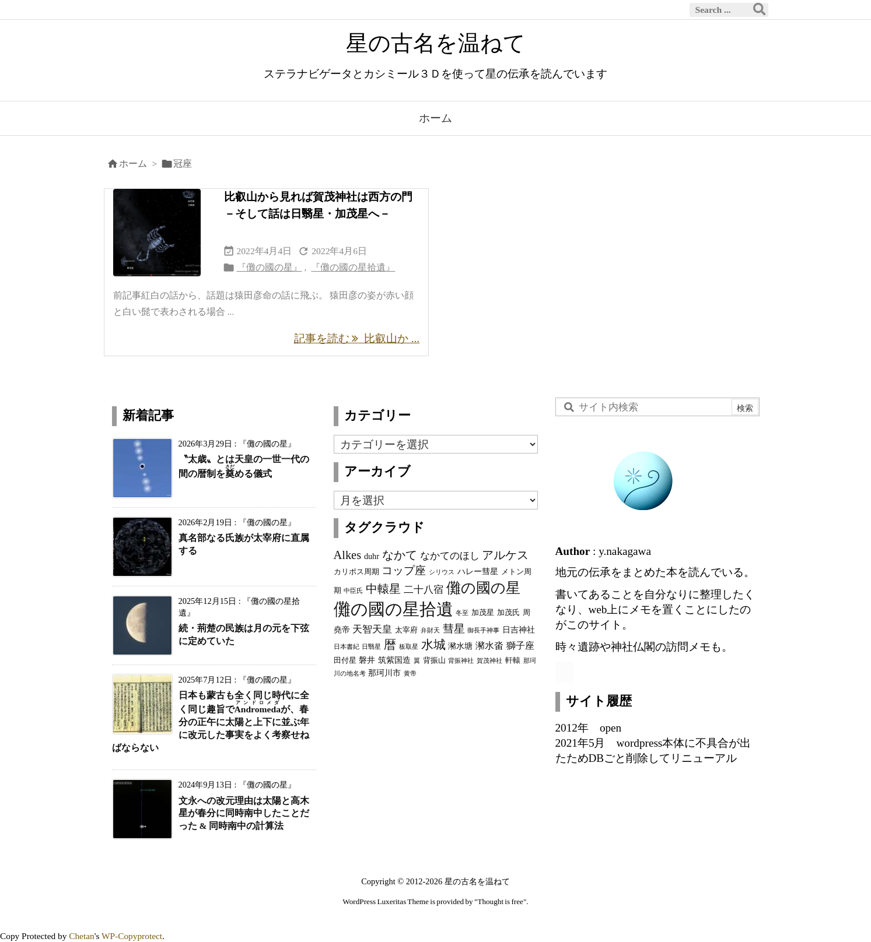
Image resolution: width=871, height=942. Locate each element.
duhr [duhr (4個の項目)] (371, 556)
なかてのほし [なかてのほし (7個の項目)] (450, 555)
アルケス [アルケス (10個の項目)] (505, 555)
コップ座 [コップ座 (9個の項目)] (404, 570)
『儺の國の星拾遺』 (353, 267)
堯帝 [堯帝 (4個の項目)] (342, 629)
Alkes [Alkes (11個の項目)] (348, 555)
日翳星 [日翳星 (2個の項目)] (371, 647)
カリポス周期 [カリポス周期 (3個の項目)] (356, 572)
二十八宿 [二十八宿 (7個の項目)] (423, 589)
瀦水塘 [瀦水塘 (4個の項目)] (460, 646)
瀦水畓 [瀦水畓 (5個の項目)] (489, 646)
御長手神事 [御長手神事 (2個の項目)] (483, 630)
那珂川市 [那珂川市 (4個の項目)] (384, 672)
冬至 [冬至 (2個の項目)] (462, 613)
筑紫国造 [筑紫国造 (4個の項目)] (394, 660)
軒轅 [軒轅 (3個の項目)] (512, 660)
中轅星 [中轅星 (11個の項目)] (383, 588)
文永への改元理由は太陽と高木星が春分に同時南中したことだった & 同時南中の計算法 (244, 813)
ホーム (133, 163)
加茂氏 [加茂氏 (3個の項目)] (508, 613)
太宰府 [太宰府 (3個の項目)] (406, 630)
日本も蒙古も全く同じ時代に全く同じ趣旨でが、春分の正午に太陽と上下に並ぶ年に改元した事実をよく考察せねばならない (210, 721)
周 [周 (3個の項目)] (526, 613)
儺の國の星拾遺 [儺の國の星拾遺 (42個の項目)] (393, 609)
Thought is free (500, 901)
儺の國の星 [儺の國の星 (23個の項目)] (483, 587)
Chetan (82, 936)
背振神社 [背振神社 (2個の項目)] (461, 661)
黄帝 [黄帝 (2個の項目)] (410, 673)
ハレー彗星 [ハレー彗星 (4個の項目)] (477, 571)
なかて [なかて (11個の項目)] (399, 555)
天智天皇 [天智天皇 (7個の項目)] (372, 629)
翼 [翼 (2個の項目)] (417, 661)
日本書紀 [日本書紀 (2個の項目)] (346, 647)
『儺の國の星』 (269, 267)
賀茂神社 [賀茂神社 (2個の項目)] (489, 661)
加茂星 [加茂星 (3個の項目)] (482, 613)
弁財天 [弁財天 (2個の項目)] (430, 630)
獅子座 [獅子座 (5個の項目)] (520, 646)
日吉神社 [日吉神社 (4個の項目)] (518, 629)
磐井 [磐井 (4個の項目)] (367, 660)
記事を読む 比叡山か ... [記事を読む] (357, 338)
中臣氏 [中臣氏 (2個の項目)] (353, 591)
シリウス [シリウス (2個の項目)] (441, 572)
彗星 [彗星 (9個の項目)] (454, 629)
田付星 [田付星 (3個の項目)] (345, 660)
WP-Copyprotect (132, 936)
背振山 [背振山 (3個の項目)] (434, 660)
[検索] (759, 10)
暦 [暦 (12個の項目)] (390, 645)
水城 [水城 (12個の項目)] (433, 645)
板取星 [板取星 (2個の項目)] (408, 647)
